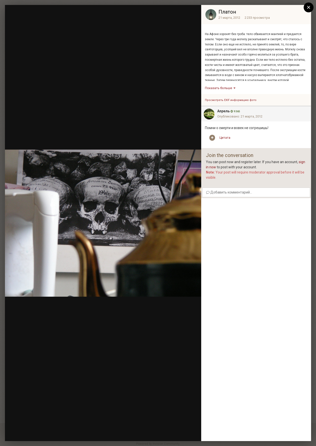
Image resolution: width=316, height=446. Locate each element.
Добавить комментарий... (229, 192)
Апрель (223, 111)
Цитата (224, 137)
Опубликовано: (239, 116)
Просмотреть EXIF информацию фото (231, 100)
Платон (227, 12)
